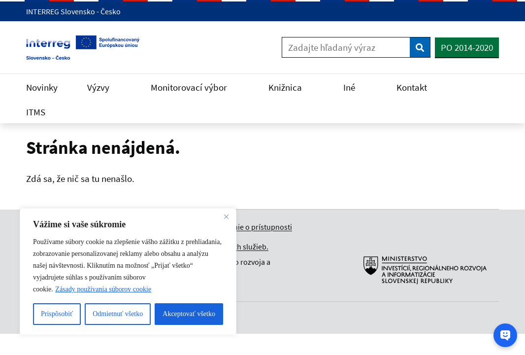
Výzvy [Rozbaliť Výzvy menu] (104, 87)
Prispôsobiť (57, 314)
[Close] (226, 216)
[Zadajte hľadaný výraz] (346, 47)
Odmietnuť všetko (118, 314)
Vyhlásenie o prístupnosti (250, 227)
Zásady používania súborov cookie (103, 289)
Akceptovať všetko (189, 314)
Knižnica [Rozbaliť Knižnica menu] (291, 87)
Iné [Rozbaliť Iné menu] (355, 87)
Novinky (42, 87)
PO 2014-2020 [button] (467, 47)
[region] (128, 271)
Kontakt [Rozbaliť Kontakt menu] (417, 87)
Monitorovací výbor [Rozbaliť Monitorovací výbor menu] (195, 87)
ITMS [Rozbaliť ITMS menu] (41, 112)
